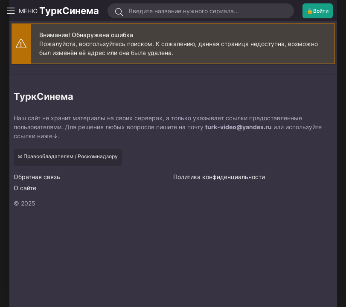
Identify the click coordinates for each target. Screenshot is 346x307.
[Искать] (119, 11)
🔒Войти (318, 11)
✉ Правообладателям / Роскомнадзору (68, 156)
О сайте (25, 187)
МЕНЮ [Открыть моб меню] (25, 10)
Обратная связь (37, 176)
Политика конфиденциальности (219, 176)
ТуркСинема (69, 10)
